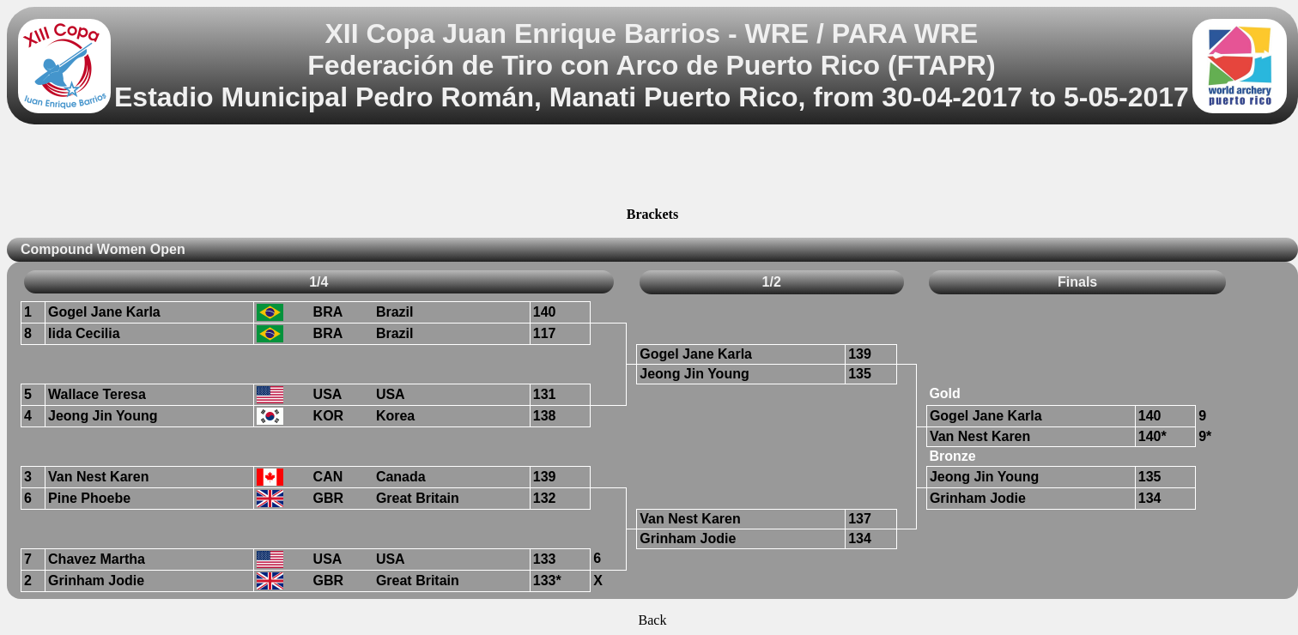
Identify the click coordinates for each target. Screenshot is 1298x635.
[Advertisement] (652, 168)
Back (653, 620)
